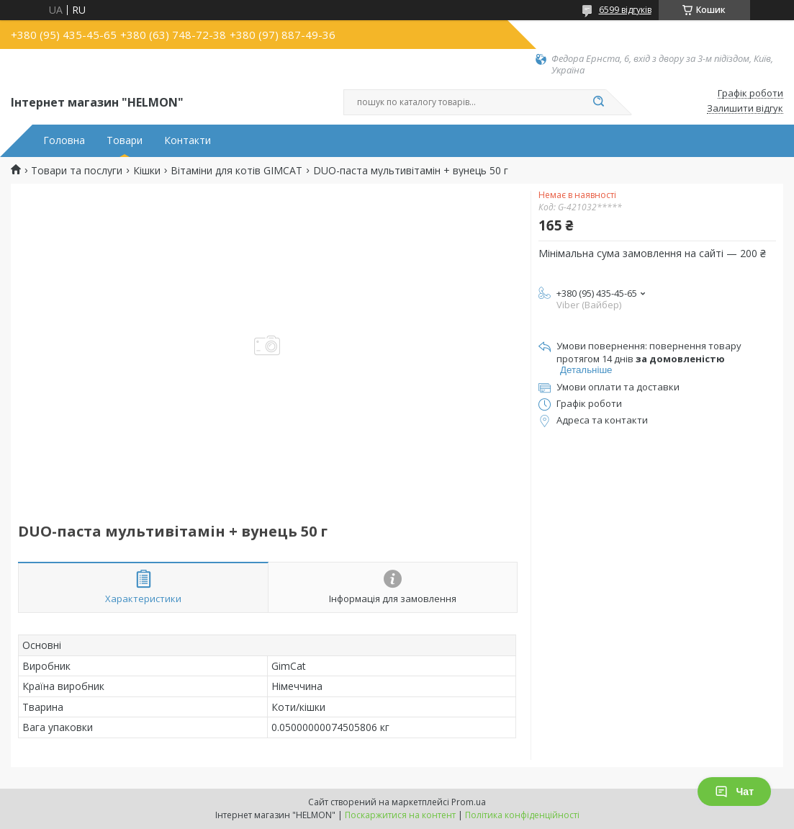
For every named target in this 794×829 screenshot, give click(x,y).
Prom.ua (468, 802)
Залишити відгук (745, 109)
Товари (125, 140)
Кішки (147, 170)
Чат (734, 791)
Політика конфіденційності (522, 815)
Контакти (187, 140)
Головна (64, 140)
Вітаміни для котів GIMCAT (236, 170)
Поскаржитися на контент (400, 815)
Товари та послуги (76, 170)
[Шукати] (599, 102)
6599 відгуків (625, 10)
